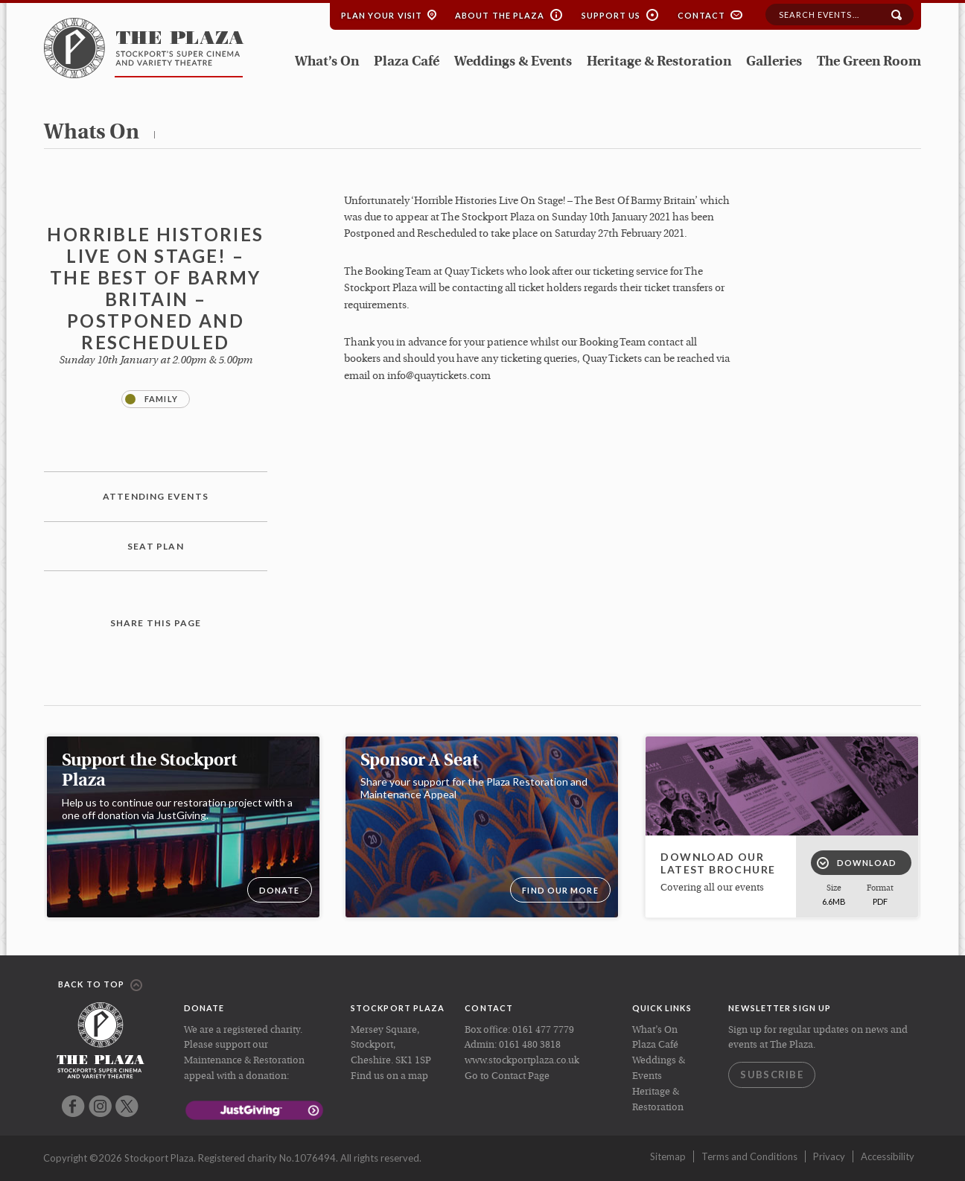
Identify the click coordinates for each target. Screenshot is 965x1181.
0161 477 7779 (543, 1030)
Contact (702, 15)
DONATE (279, 890)
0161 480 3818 (530, 1045)
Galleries (774, 62)
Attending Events (155, 496)
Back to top (100, 985)
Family (151, 399)
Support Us (611, 15)
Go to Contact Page (507, 1076)
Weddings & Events (513, 62)
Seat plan (155, 546)
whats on (91, 133)
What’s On (327, 62)
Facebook (73, 1106)
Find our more (560, 890)
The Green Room (869, 62)
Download (857, 863)
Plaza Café (406, 62)
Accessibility (887, 1156)
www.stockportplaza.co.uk (522, 1061)
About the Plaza (500, 15)
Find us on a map (389, 1076)
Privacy (829, 1156)
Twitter (126, 1106)
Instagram (100, 1106)
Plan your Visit (382, 15)
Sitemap (668, 1156)
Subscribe (771, 1074)
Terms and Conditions (749, 1156)
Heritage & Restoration (659, 62)
